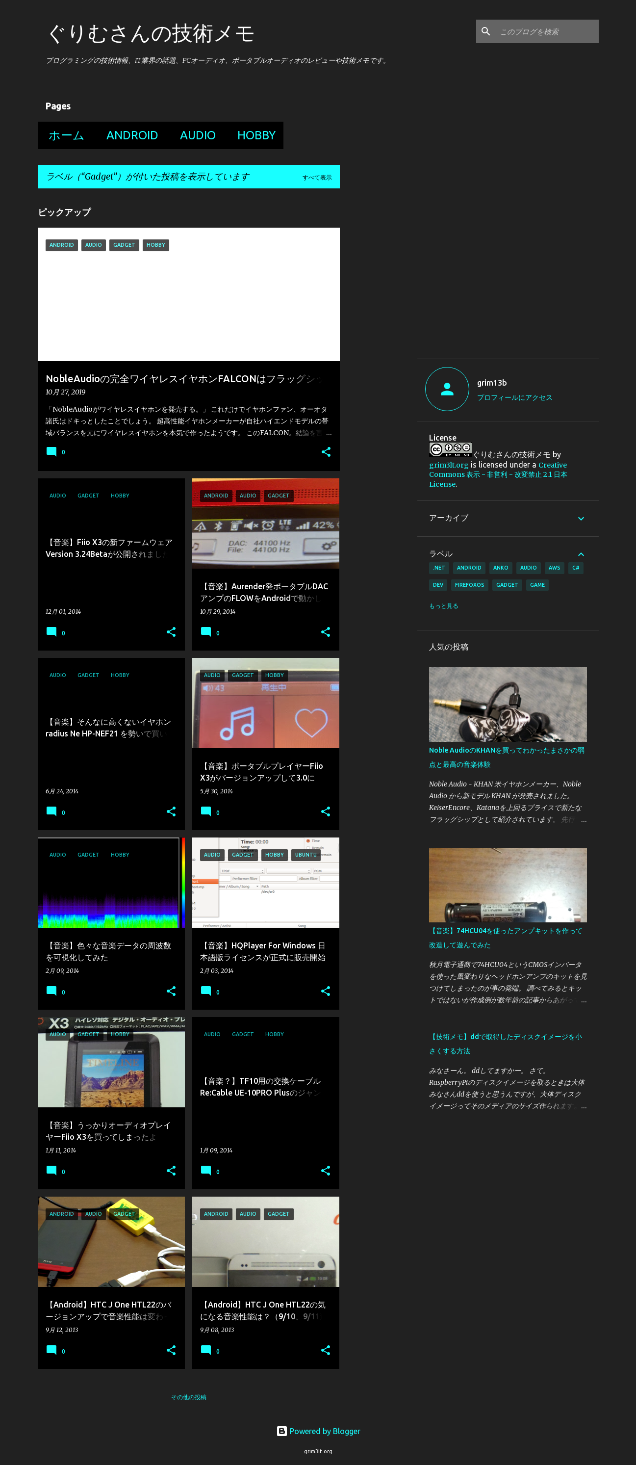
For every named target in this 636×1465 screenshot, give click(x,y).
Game (537, 585)
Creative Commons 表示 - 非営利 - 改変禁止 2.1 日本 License (498, 475)
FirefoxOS (469, 585)
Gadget (507, 585)
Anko (501, 568)
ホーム (64, 135)
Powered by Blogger (318, 1431)
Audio (195, 135)
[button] (326, 453)
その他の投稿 (188, 1397)
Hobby (253, 135)
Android (129, 135)
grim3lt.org (449, 465)
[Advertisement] (511, 276)
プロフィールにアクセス (515, 397)
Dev (438, 585)
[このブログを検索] (547, 31)
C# (576, 568)
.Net (439, 568)
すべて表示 (317, 177)
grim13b (492, 382)
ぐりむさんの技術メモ (150, 32)
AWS (554, 568)
